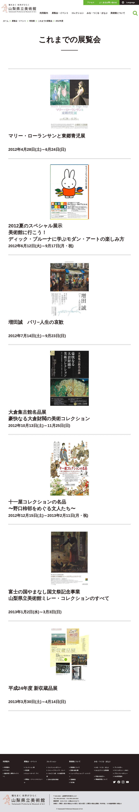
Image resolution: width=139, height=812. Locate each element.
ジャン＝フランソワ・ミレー (56, 770)
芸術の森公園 (75, 770)
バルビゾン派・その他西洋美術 (57, 773)
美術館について (118, 13)
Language (130, 2)
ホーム (5, 21)
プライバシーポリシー (121, 773)
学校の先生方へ (100, 776)
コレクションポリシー (54, 767)
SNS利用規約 (119, 776)
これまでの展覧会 (45, 21)
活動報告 (73, 776)
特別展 (32, 21)
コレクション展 (30, 767)
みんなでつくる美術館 (102, 770)
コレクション (77, 13)
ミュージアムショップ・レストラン (81, 773)
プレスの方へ (119, 767)
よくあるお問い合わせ (108, 2)
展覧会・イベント (60, 13)
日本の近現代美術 (53, 776)
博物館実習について (102, 779)
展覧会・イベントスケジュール (34, 779)
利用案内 (44, 13)
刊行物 (73, 779)
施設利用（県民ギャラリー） (12, 773)
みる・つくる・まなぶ (97, 13)
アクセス (90, 2)
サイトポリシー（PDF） (122, 770)
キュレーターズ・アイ (32, 773)
